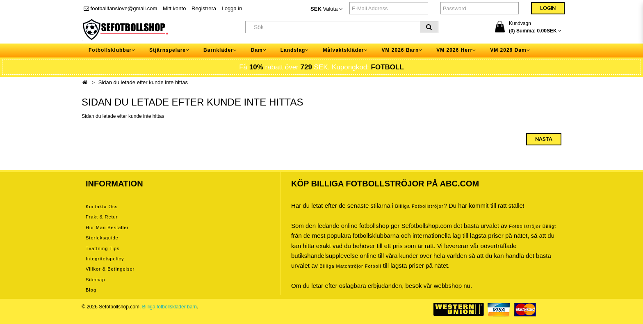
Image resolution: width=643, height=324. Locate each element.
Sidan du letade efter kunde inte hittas (143, 82)
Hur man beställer (107, 227)
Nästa (543, 139)
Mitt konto (174, 8)
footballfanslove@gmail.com (120, 8)
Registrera (204, 8)
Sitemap (95, 279)
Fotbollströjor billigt (532, 226)
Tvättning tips (102, 248)
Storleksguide (102, 237)
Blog (91, 289)
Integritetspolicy (105, 258)
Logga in (232, 8)
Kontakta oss (102, 206)
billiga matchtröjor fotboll (350, 266)
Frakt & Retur (102, 216)
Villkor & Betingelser (110, 269)
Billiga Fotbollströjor (419, 206)
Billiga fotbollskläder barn (169, 307)
